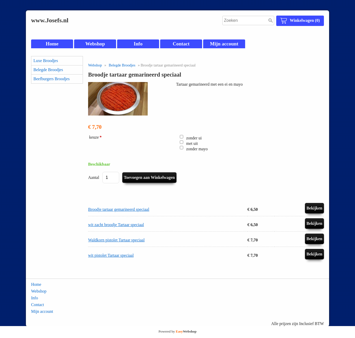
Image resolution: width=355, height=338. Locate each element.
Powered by (178, 331)
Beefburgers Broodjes (51, 79)
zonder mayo (197, 149)
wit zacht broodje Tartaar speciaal (116, 224)
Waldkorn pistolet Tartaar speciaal (116, 240)
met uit (192, 143)
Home (52, 43)
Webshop (95, 43)
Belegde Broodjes (48, 69)
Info (138, 43)
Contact (181, 43)
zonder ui (194, 138)
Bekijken (314, 208)
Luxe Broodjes (45, 60)
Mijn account (224, 43)
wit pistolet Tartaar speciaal (111, 255)
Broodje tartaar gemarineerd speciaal (118, 209)
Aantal (93, 177)
